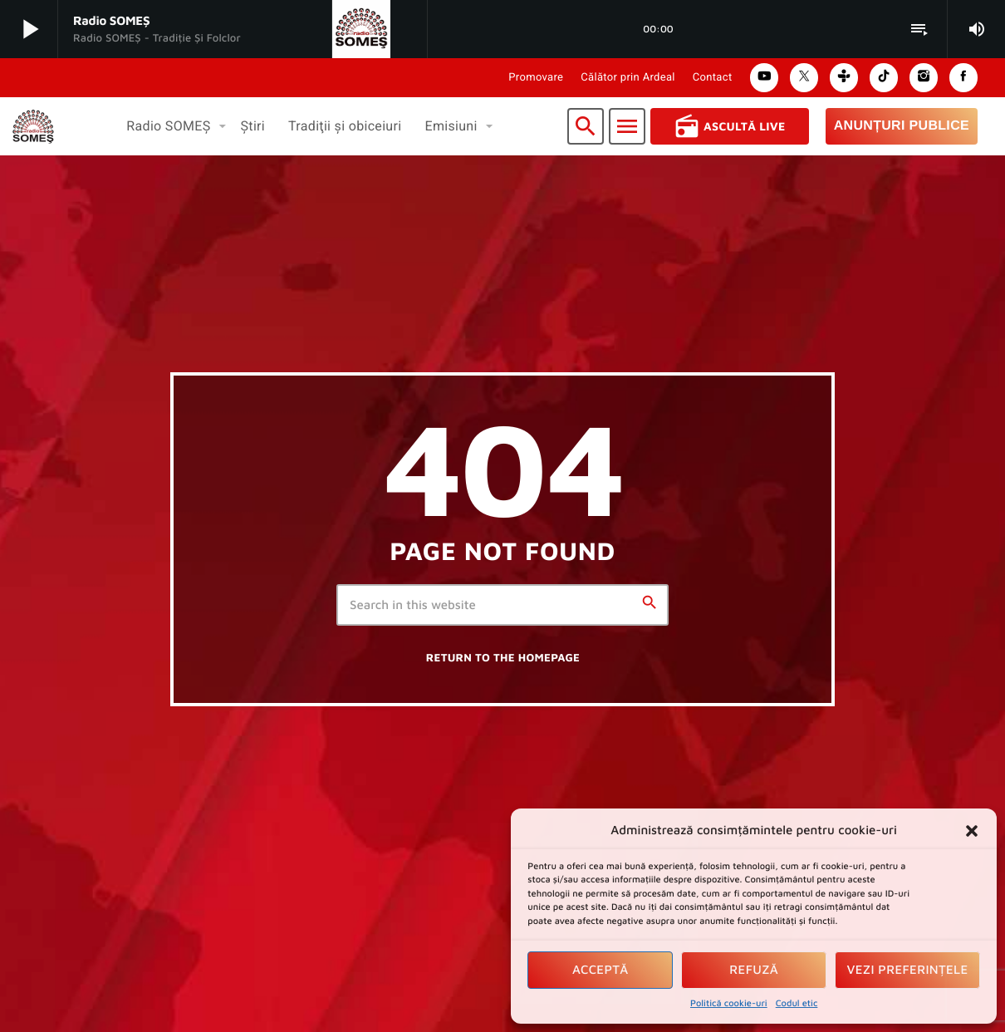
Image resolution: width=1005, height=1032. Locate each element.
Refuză (753, 970)
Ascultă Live (730, 126)
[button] (971, 831)
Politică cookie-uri (728, 1003)
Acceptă (600, 970)
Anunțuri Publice (901, 126)
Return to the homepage (503, 657)
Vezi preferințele (907, 970)
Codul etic (797, 1003)
